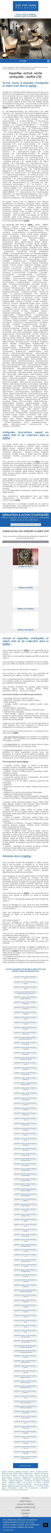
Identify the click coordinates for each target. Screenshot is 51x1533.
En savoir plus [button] (8, 1530)
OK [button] (45, 1525)
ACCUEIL (23, 61)
